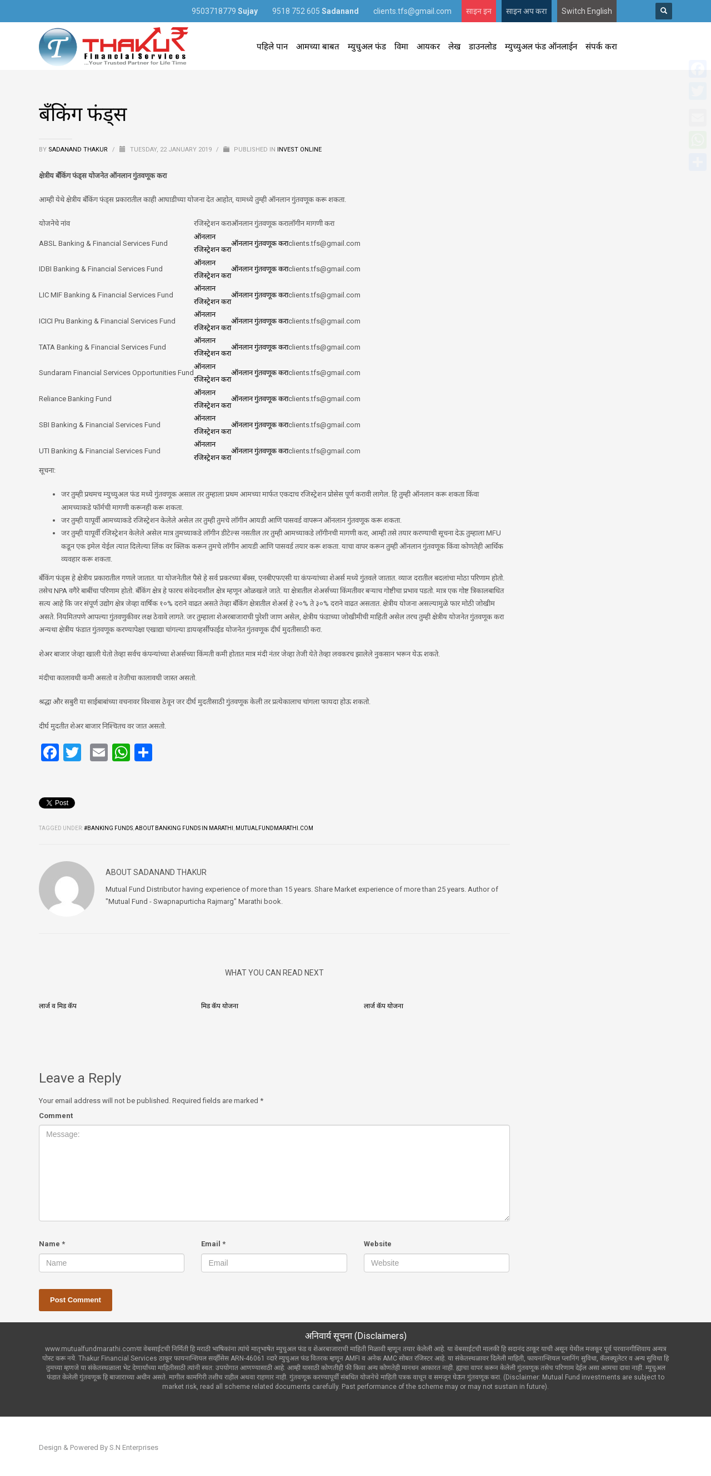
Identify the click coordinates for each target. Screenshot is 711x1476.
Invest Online (299, 149)
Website (378, 1244)
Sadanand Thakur (78, 149)
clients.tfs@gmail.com (412, 11)
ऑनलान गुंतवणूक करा (259, 243)
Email (213, 1244)
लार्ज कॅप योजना (383, 1006)
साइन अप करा (526, 11)
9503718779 (225, 11)
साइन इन (479, 11)
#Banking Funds (108, 828)
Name (52, 1244)
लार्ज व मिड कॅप (58, 1006)
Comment (56, 1115)
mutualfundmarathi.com (274, 828)
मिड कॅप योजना (219, 1006)
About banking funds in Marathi (184, 828)
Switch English (587, 11)
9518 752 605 (315, 11)
